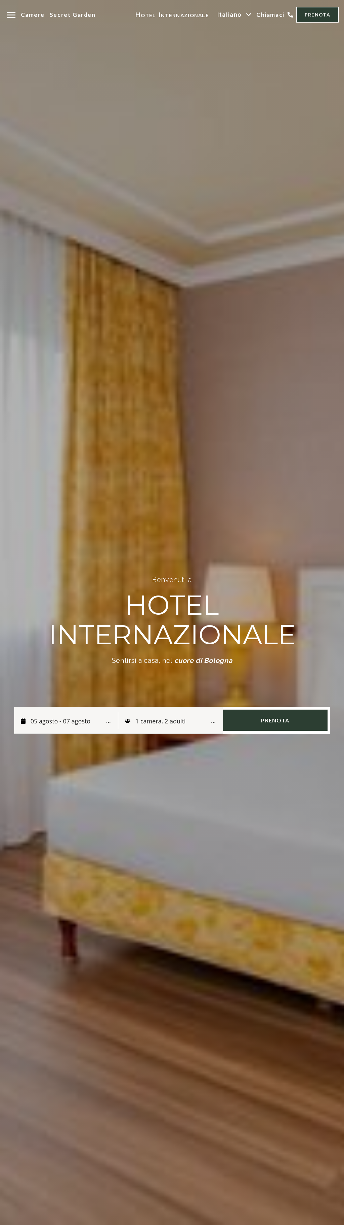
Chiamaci (270, 15)
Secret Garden (73, 15)
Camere (32, 15)
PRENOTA (317, 15)
